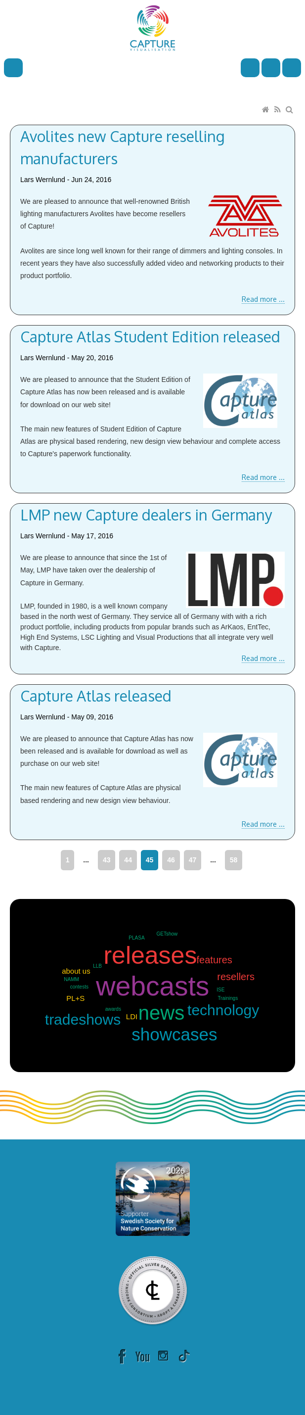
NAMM (71, 979)
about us (76, 971)
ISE (220, 989)
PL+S (75, 998)
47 (193, 860)
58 (234, 860)
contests (79, 987)
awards (113, 1009)
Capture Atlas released (96, 695)
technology (223, 1010)
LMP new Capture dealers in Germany (146, 514)
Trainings (228, 998)
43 (107, 860)
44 (128, 860)
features (214, 959)
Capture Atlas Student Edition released (150, 336)
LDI (131, 1016)
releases (150, 955)
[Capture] (152, 27)
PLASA (136, 938)
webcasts (152, 986)
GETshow (167, 934)
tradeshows (83, 1019)
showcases (174, 1034)
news (161, 1013)
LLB (97, 966)
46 (171, 860)
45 (150, 860)
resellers (236, 976)
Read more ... (263, 299)
